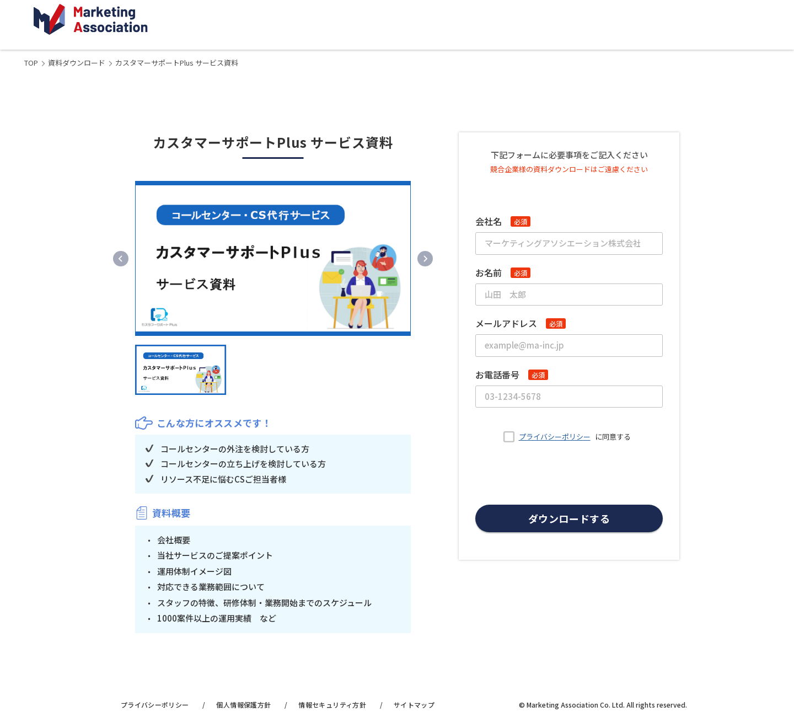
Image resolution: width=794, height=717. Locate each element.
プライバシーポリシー (555, 436)
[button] (180, 369)
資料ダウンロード (76, 62)
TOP (31, 62)
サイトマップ (414, 704)
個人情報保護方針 (243, 704)
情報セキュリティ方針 (332, 704)
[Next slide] (425, 258)
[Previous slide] (120, 258)
